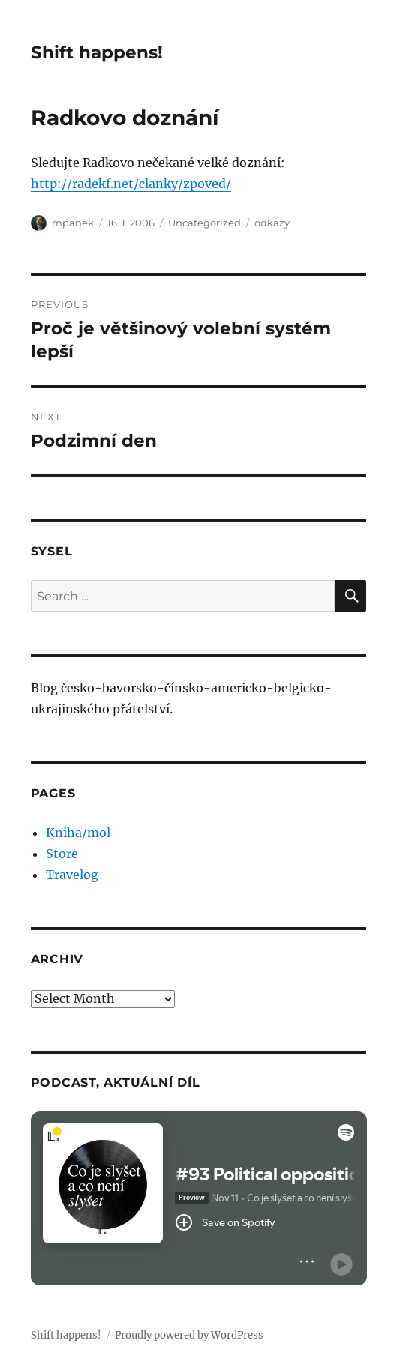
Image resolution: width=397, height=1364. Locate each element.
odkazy (272, 223)
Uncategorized (204, 223)
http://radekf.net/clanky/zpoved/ (131, 183)
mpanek (73, 223)
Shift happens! (97, 52)
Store (62, 853)
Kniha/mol (78, 832)
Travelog (72, 874)
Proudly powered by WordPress (189, 1335)
